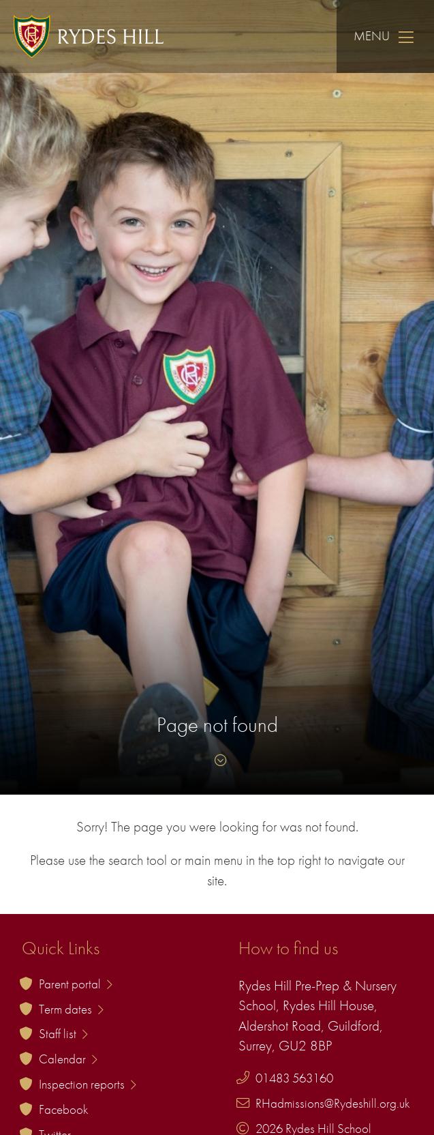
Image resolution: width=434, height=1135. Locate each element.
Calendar (68, 1058)
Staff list (63, 1033)
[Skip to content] (217, 760)
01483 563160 (294, 1078)
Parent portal (75, 983)
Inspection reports (87, 1084)
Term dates (71, 1009)
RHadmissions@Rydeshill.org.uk (332, 1103)
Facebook (64, 1109)
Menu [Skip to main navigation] (385, 36)
